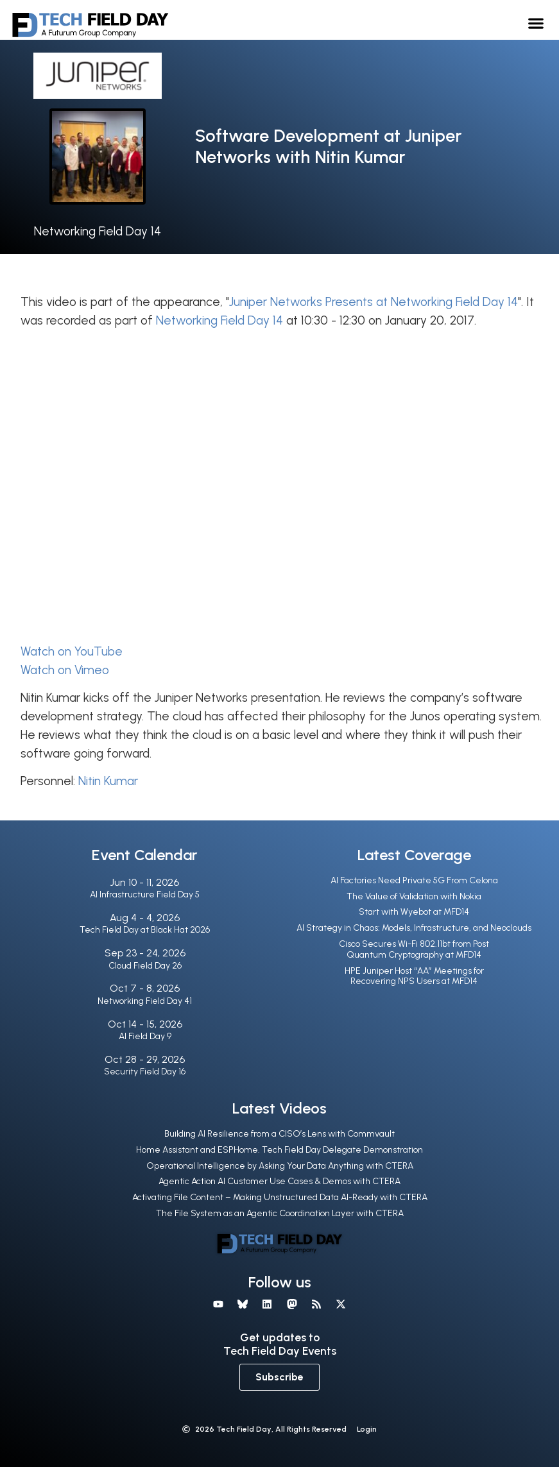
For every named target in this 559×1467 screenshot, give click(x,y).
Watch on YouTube (72, 651)
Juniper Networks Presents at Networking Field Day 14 (373, 301)
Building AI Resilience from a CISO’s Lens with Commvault (279, 1133)
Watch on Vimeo (65, 670)
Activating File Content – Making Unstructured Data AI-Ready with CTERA (279, 1197)
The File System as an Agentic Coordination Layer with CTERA (280, 1213)
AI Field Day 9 (145, 1036)
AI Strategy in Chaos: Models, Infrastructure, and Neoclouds (414, 927)
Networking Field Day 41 (145, 1001)
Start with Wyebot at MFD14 (414, 911)
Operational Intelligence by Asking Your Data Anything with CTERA (279, 1165)
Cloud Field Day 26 (145, 965)
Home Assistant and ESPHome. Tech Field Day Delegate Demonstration (279, 1149)
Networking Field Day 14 (97, 231)
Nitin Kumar (108, 781)
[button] (536, 22)
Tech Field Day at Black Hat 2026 (145, 929)
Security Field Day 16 (144, 1071)
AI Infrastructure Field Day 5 (145, 894)
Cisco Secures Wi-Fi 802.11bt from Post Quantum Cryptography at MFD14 (414, 949)
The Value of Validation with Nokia (414, 896)
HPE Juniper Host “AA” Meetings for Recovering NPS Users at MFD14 (414, 976)
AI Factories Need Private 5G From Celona (414, 880)
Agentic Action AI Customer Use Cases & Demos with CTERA (279, 1181)
